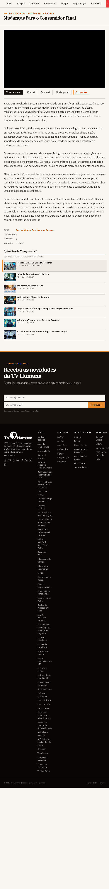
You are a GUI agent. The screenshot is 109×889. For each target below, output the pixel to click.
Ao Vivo (60, 437)
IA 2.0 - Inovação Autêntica (41, 618)
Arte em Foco (43, 451)
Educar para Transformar (43, 567)
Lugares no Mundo (42, 669)
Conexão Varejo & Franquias (44, 500)
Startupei (41, 749)
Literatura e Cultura (42, 653)
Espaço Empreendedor (44, 585)
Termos (102, 783)
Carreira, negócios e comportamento (44, 465)
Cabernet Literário (41, 456)
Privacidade (79, 463)
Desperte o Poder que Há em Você (43, 532)
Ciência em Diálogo (42, 493)
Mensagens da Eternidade (44, 683)
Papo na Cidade (44, 700)
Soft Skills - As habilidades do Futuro (44, 742)
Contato (78, 437)
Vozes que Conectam (42, 765)
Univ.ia (99, 459)
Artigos (21, 3)
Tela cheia (13, 92)
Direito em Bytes (42, 553)
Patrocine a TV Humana (80, 458)
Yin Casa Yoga (43, 771)
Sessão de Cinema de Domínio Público (44, 725)
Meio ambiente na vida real (44, 676)
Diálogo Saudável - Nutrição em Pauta (43, 543)
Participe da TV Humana (81, 451)
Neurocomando (44, 689)
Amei (31, 92)
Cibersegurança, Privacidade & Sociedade (44, 485)
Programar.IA (43, 708)
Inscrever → (96, 405)
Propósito (96, 3)
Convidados (50, 3)
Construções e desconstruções (45, 514)
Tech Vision (42, 753)
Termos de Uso (81, 467)
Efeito (40, 573)
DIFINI (99, 444)
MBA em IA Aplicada (101, 453)
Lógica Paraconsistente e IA (44, 661)
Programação (79, 3)
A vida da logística (41, 438)
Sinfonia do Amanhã (42, 733)
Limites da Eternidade (42, 646)
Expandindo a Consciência (43, 592)
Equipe (64, 3)
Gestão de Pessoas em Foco (43, 608)
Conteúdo (34, 3)
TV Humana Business (42, 758)
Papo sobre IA (43, 704)
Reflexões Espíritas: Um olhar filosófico (44, 715)
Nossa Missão (80, 445)
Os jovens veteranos (42, 694)
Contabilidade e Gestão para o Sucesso (35, 230)
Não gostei (62, 92)
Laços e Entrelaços (42, 639)
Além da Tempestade (43, 445)
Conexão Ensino (100, 438)
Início (9, 3)
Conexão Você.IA (41, 507)
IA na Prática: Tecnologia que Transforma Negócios (44, 629)
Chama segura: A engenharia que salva (44, 475)
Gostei (45, 92)
